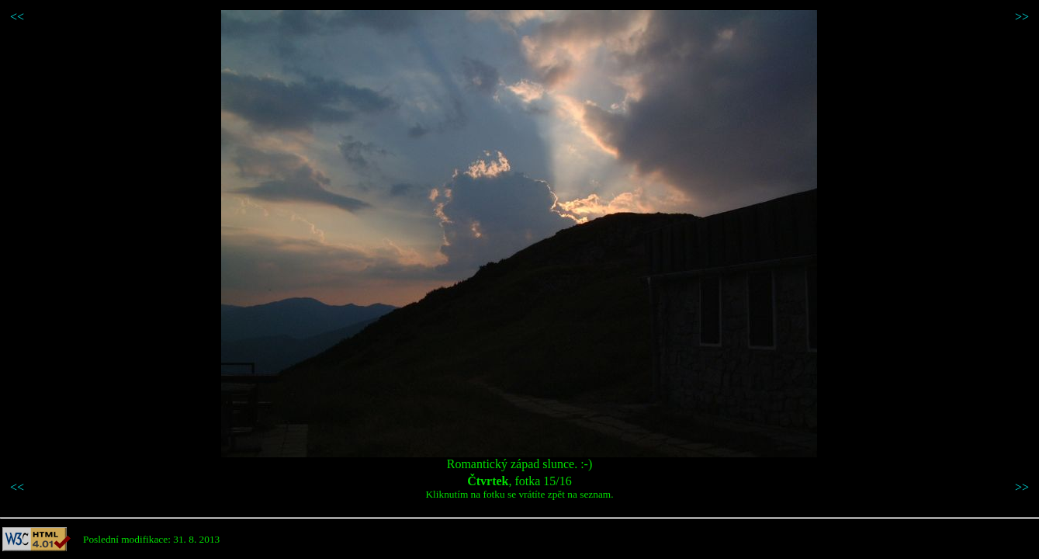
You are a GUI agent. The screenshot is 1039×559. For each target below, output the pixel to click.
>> (1022, 16)
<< (17, 16)
